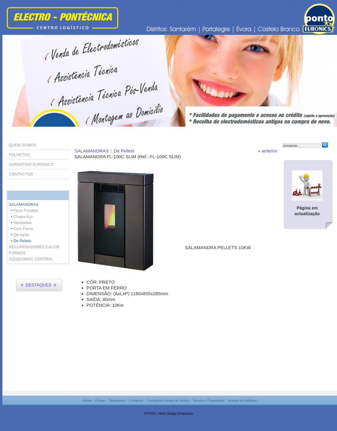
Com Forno (23, 228)
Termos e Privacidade (208, 400)
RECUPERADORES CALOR (34, 247)
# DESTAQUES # (38, 284)
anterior (269, 150)
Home (87, 400)
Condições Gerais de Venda (168, 400)
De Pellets (124, 150)
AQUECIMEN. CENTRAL (31, 259)
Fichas (100, 400)
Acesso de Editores (242, 400)
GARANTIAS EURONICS (31, 164)
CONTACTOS (21, 174)
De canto (21, 234)
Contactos (136, 400)
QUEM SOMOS (22, 145)
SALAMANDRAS (92, 150)
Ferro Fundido (25, 210)
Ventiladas (22, 222)
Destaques (117, 400)
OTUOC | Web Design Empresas (168, 413)
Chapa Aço (23, 216)
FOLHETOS (19, 154)
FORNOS (17, 253)
